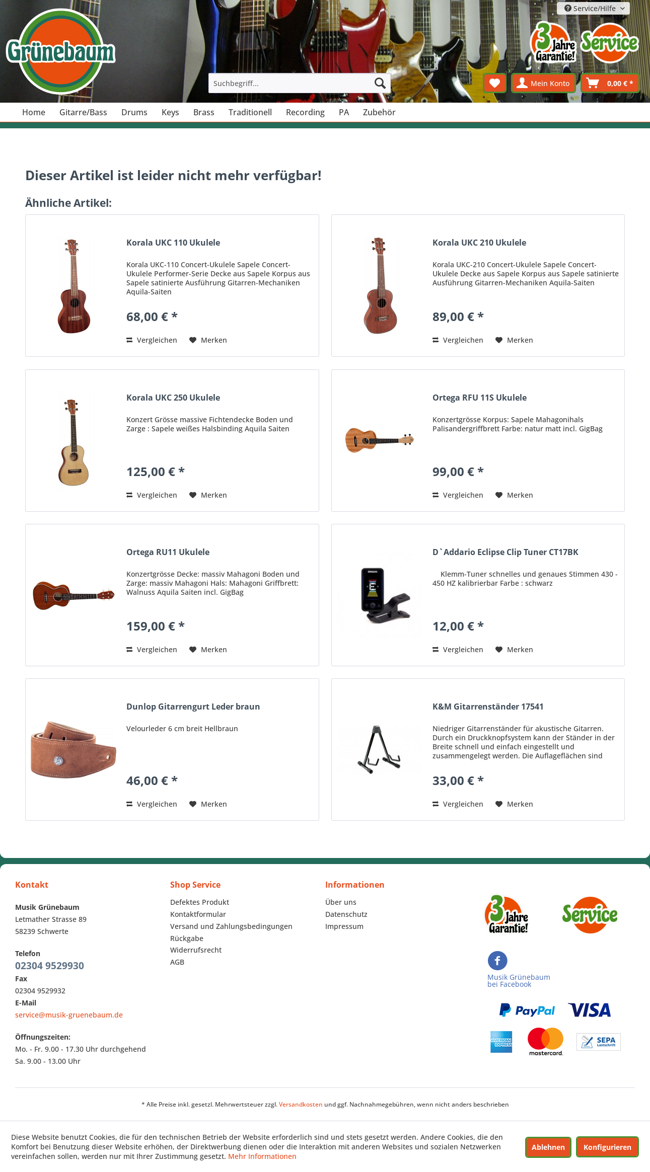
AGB (177, 962)
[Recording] (305, 112)
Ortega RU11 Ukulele (167, 552)
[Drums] (134, 112)
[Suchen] (380, 83)
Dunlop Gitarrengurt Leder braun (193, 706)
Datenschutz (346, 914)
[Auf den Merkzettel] (208, 340)
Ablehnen (548, 1147)
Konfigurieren (607, 1147)
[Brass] (204, 112)
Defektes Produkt (199, 902)
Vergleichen (151, 340)
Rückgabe (186, 938)
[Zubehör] (379, 112)
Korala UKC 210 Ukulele (479, 243)
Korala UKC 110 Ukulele (173, 243)
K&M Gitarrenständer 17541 (488, 706)
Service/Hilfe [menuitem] (591, 8)
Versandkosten (301, 1104)
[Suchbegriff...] (299, 83)
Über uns (340, 902)
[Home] (33, 112)
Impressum (344, 926)
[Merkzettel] (495, 83)
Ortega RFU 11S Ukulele (479, 398)
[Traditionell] (250, 112)
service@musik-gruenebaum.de (69, 1015)
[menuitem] (299, 83)
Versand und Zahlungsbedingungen (231, 926)
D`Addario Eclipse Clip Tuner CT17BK (505, 552)
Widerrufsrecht (196, 950)
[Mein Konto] (543, 83)
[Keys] (170, 112)
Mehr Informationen (262, 1156)
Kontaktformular (198, 914)
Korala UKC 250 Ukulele (173, 398)
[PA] (344, 112)
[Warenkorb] (610, 83)
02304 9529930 (49, 965)
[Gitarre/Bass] (83, 112)
